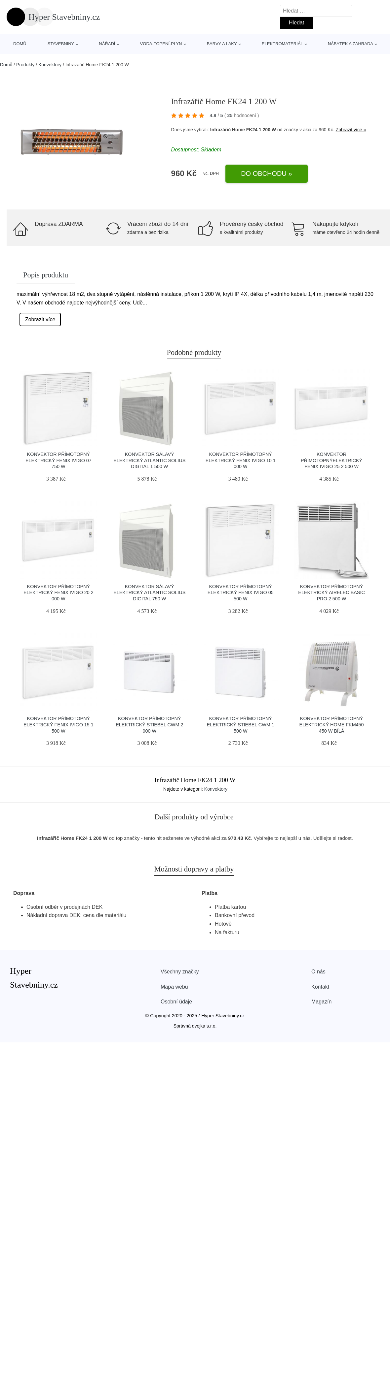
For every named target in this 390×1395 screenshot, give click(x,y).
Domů (19, 43)
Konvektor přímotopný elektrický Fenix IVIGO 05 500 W (241, 592)
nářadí (107, 43)
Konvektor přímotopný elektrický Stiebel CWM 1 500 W (240, 724)
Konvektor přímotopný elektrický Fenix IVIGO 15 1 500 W (58, 724)
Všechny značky (180, 971)
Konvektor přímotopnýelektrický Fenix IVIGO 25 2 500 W (331, 460)
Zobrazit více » (351, 129)
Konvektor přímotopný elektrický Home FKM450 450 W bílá (331, 724)
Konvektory (49, 64)
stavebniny (61, 43)
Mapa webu (174, 987)
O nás (318, 971)
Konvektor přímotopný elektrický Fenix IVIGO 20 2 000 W (58, 592)
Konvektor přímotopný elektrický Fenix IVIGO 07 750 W (58, 460)
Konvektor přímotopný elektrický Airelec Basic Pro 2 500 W (331, 592)
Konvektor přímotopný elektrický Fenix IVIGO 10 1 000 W (241, 460)
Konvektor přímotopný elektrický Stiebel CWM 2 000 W (149, 724)
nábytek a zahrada (350, 43)
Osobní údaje (176, 1001)
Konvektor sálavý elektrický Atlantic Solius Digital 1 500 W (149, 460)
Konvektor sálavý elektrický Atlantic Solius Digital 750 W (149, 592)
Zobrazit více (40, 319)
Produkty (25, 64)
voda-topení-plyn (161, 43)
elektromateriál (282, 43)
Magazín (321, 1001)
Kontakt (320, 987)
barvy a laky (222, 43)
